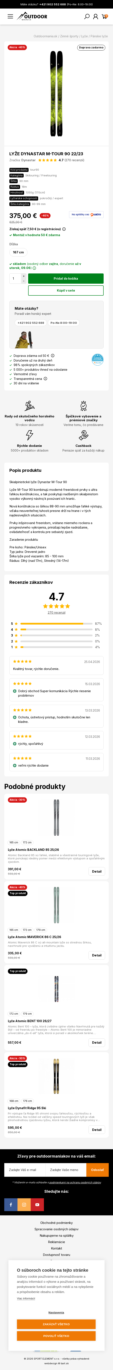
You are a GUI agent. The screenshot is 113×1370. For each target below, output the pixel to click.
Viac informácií (26, 1298)
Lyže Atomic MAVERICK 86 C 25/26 (34, 937)
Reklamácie (56, 1242)
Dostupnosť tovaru (56, 1255)
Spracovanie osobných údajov (56, 1229)
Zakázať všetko (56, 1324)
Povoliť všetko (56, 1336)
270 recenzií (56, 612)
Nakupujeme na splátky (57, 1235)
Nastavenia (56, 1312)
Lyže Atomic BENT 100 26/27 (30, 1021)
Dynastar (28, 160)
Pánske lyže (99, 36)
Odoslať (97, 1170)
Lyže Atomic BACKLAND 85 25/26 (33, 849)
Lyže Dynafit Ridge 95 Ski (27, 1108)
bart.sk (65, 1363)
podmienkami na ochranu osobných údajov (75, 1182)
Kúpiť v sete (66, 290)
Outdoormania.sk (45, 36)
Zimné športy (69, 36)
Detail (96, 871)
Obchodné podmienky (56, 1223)
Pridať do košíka (66, 278)
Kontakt (56, 1248)
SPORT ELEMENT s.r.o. (47, 1358)
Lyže (84, 36)
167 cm (18, 252)
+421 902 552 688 (30, 322)
